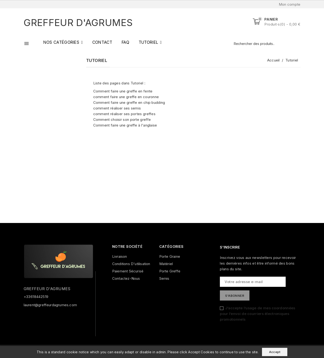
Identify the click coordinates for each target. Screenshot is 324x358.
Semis (164, 278)
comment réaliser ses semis (117, 108)
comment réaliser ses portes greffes (124, 114)
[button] (63, 42)
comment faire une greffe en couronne (126, 97)
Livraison (119, 256)
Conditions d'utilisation (131, 264)
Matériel (166, 264)
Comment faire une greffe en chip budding (129, 102)
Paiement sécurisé (127, 271)
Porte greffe (169, 271)
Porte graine (169, 256)
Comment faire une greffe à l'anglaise (125, 125)
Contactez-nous (126, 278)
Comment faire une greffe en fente (123, 91)
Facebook (29, 317)
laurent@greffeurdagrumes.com (50, 305)
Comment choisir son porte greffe (122, 119)
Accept (274, 352)
